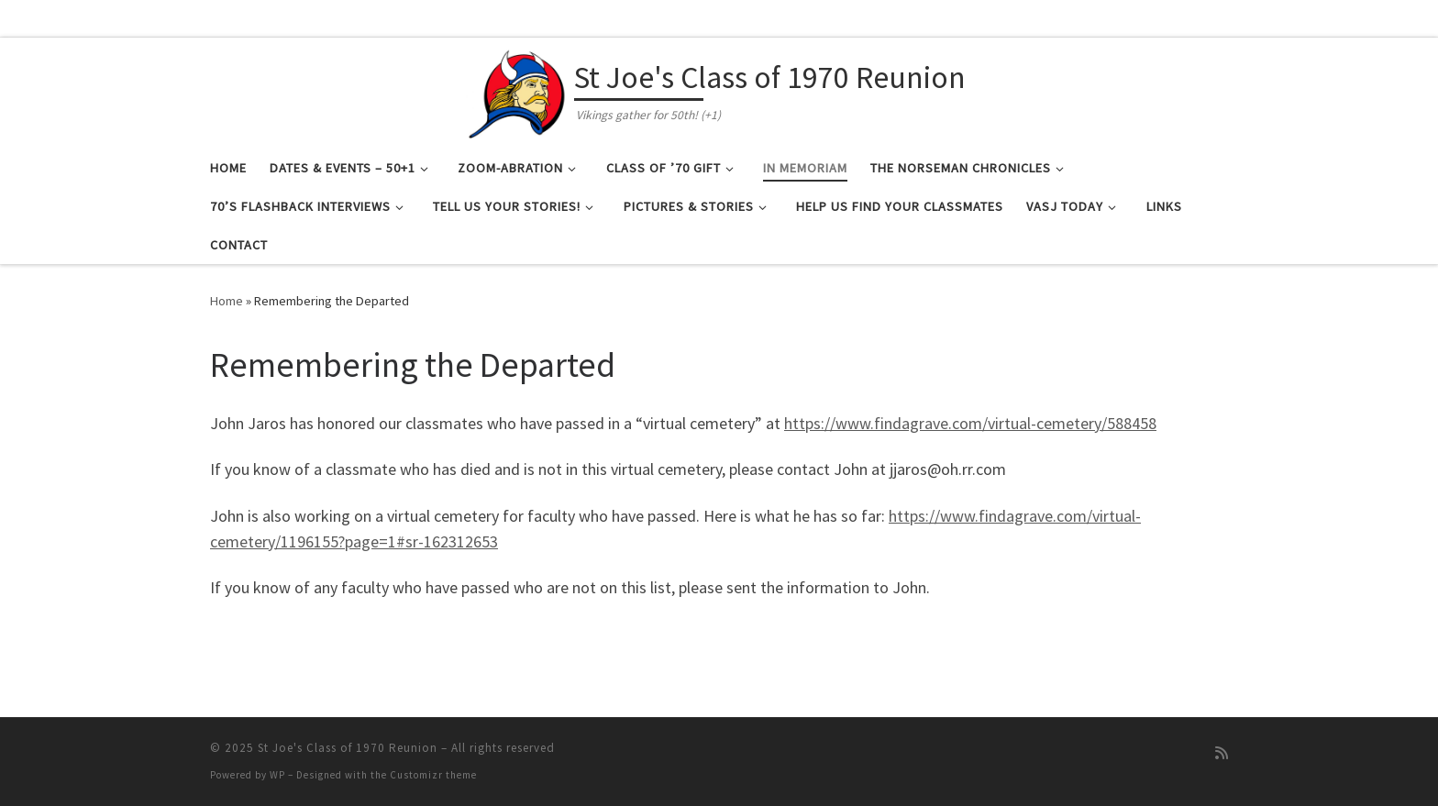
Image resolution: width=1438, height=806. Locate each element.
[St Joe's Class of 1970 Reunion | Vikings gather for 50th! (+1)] (517, 90)
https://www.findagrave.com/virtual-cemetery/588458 (970, 423)
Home (226, 301)
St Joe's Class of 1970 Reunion (347, 748)
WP (277, 774)
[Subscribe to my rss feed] (1221, 753)
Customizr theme (433, 774)
